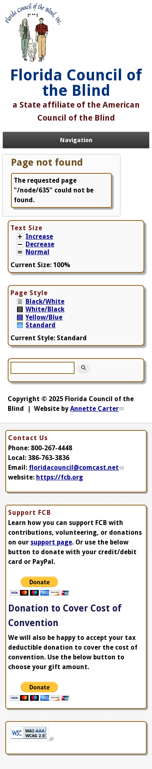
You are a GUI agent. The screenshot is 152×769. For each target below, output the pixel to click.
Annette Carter (97, 409)
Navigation (76, 140)
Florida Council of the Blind (76, 82)
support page (51, 542)
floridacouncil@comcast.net (76, 467)
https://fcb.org (59, 477)
